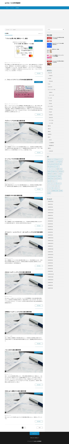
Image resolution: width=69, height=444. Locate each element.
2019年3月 (50, 265)
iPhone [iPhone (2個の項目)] (49, 166)
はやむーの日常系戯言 (12, 3)
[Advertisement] (34, 17)
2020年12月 (50, 237)
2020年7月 (50, 251)
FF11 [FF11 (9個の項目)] (58, 161)
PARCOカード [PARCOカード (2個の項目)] (56, 173)
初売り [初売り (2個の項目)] (58, 190)
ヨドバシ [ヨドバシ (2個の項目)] (58, 188)
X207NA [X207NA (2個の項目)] (49, 178)
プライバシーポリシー (34, 437)
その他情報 (51, 142)
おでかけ (49, 86)
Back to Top (35, 433)
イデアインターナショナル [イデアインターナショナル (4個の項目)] (52, 183)
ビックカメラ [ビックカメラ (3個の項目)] (50, 188)
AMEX (50, 92)
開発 (49, 148)
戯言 (49, 125)
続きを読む (39, 73)
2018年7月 (50, 288)
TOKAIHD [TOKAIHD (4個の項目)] (59, 176)
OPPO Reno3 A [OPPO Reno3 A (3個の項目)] (60, 171)
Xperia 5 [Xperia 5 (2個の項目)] (59, 178)
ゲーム (49, 97)
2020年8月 (50, 248)
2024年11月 (50, 209)
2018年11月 (50, 276)
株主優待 (17, 7)
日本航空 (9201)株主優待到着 (13, 195)
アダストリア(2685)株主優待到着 (15, 120)
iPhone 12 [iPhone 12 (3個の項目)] (52, 166)
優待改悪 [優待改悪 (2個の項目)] (53, 190)
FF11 (50, 100)
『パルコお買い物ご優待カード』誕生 (16, 38)
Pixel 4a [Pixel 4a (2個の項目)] (49, 176)
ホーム (7, 7)
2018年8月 (50, 285)
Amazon (49, 72)
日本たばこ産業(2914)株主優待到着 (15, 391)
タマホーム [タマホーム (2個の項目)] (59, 183)
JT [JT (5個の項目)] (58, 166)
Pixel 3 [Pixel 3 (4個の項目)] (61, 173)
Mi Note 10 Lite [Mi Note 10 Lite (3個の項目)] (54, 171)
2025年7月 (50, 204)
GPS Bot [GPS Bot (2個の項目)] (56, 164)
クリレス (11, 258)
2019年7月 (50, 257)
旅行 (49, 128)
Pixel (50, 111)
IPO (50, 139)
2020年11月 (50, 240)
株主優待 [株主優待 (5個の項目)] (49, 193)
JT (10, 415)
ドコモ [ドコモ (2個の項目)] (55, 185)
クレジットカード (51, 89)
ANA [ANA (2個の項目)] (48, 161)
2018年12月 (50, 274)
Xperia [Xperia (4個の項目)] (56, 178)
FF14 (50, 103)
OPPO (50, 109)
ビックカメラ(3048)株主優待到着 (15, 159)
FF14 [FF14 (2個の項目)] (61, 161)
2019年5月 (50, 260)
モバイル (12, 7)
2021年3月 (50, 229)
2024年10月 (50, 212)
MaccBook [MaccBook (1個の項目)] (49, 171)
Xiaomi (50, 114)
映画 (49, 131)
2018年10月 (50, 279)
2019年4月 (50, 262)
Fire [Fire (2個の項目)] (48, 164)
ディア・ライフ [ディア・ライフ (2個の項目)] (50, 185)
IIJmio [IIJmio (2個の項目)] (60, 164)
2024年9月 (50, 215)
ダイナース (51, 95)
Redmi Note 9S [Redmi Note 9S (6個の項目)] (53, 176)
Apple (49, 78)
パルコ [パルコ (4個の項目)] (58, 185)
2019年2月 (50, 268)
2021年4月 (50, 226)
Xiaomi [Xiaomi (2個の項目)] (53, 178)
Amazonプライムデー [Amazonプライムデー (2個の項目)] (59, 159)
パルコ (19, 62)
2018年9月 (50, 282)
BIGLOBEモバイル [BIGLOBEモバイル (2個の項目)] (53, 161)
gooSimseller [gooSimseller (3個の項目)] (52, 164)
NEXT (40, 427)
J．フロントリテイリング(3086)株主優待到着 (18, 79)
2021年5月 (50, 223)
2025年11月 (50, 201)
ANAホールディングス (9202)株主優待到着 (18, 272)
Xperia (50, 117)
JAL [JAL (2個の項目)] (56, 166)
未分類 (49, 134)
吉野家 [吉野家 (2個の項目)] (61, 190)
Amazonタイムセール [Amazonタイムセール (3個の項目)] (51, 159)
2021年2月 (50, 232)
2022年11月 (50, 218)
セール (50, 123)
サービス (50, 120)
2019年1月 (50, 271)
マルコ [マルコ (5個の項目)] (54, 188)
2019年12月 (50, 254)
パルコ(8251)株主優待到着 (13, 350)
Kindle (50, 75)
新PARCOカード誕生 (55, 49)
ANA (11, 296)
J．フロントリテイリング (14, 62)
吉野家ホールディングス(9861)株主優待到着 (18, 312)
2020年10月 (50, 243)
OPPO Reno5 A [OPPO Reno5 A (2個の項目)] (50, 173)
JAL (10, 219)
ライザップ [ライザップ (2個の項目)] (49, 190)
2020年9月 (50, 246)
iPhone (50, 81)
